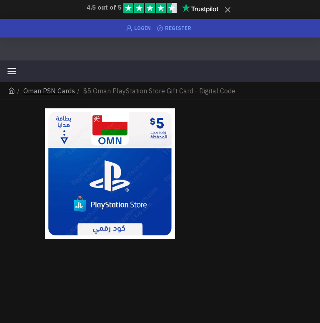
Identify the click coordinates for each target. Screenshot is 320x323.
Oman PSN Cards (49, 91)
